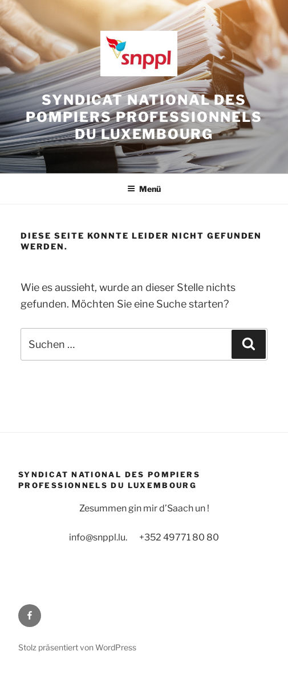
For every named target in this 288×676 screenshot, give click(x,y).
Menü (144, 189)
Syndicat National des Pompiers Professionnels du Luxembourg (144, 117)
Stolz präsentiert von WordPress (77, 647)
